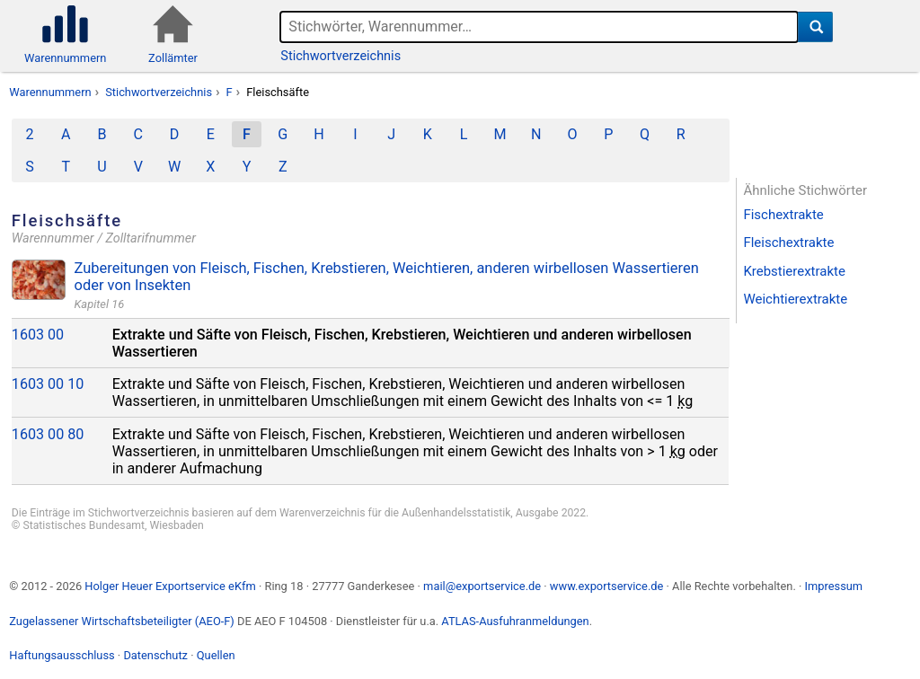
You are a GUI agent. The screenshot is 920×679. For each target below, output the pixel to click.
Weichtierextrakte (795, 299)
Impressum (833, 586)
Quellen (216, 655)
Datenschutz (155, 655)
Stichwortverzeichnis (340, 56)
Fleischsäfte (277, 92)
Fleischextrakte (788, 242)
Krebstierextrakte (794, 271)
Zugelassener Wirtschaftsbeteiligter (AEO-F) (121, 621)
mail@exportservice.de (482, 586)
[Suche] (815, 27)
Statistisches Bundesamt (83, 525)
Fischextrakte (783, 215)
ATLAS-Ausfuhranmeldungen (514, 621)
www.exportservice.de (607, 586)
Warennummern (50, 92)
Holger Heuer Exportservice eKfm (169, 586)
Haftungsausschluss (61, 655)
